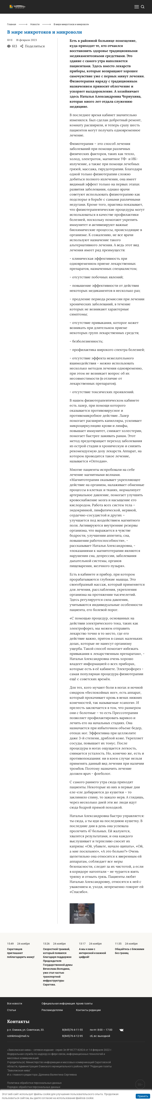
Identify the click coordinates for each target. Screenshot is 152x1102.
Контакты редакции (88, 1010)
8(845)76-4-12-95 (72, 1035)
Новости (34, 24)
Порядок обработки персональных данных (33, 1086)
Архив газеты (84, 1003)
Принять (143, 1096)
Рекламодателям (52, 1010)
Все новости (14, 1003)
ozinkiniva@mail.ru (18, 1035)
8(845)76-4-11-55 (72, 1029)
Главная (11, 24)
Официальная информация (58, 1003)
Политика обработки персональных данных (34, 1082)
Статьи (11, 1010)
